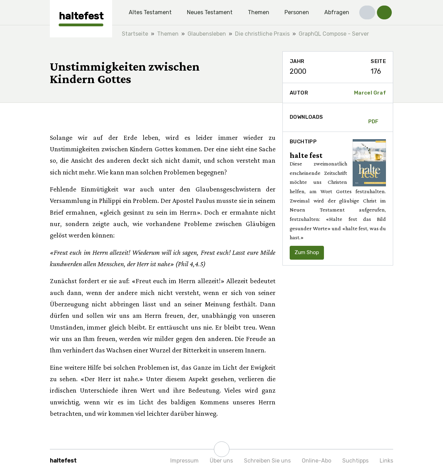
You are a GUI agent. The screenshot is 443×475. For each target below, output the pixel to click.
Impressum (184, 460)
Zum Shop (307, 252)
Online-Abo (316, 460)
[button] (367, 12)
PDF (373, 117)
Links (386, 460)
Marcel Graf (370, 93)
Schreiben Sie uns (267, 460)
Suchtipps (355, 460)
